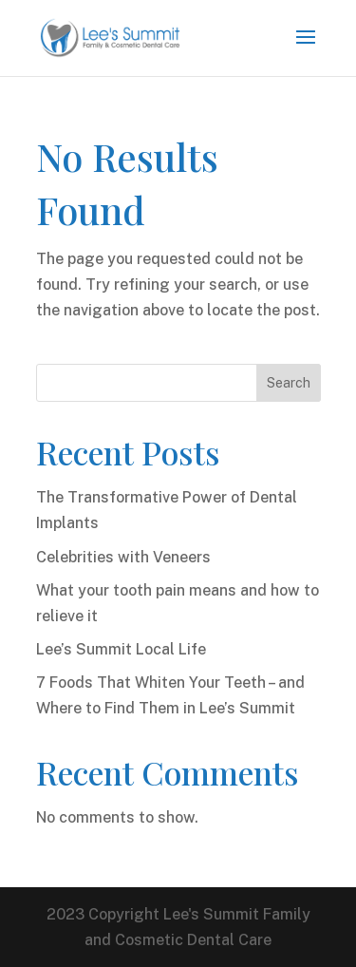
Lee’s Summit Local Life (121, 649)
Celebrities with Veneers (123, 557)
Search (288, 382)
